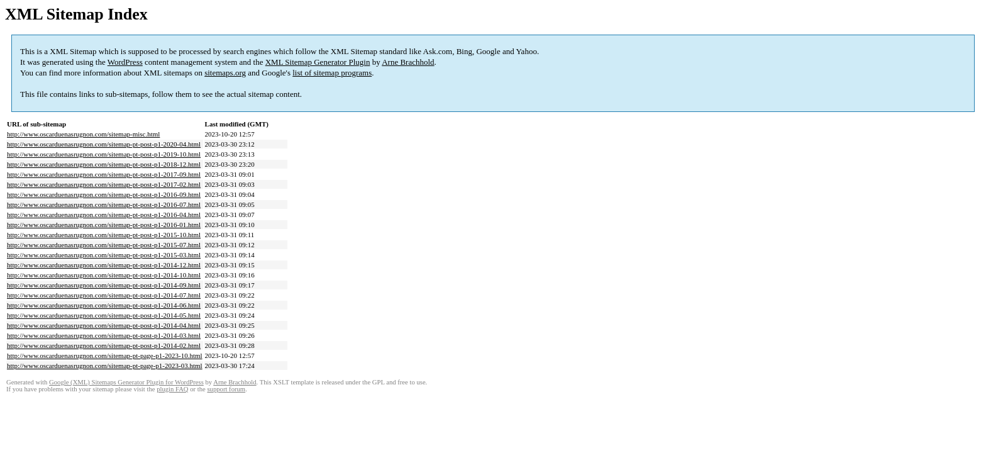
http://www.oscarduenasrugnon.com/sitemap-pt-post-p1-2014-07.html (104, 295)
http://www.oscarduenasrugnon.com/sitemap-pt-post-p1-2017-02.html (104, 184)
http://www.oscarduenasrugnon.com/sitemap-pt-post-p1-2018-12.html (104, 164)
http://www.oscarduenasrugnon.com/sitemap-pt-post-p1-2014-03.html (104, 335)
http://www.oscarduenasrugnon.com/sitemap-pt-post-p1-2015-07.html (104, 245)
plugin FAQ (172, 389)
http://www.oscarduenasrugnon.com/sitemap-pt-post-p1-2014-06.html (104, 305)
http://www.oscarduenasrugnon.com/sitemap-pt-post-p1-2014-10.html (104, 275)
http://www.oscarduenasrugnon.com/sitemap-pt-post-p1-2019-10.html (104, 154)
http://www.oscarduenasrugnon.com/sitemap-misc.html (83, 134)
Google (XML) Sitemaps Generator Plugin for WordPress (126, 382)
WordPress (125, 62)
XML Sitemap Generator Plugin (317, 62)
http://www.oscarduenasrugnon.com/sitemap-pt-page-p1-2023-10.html (104, 355)
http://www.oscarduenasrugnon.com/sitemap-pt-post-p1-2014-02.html (104, 345)
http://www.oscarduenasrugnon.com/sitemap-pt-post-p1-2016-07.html (104, 204)
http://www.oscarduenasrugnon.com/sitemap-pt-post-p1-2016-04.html (104, 214)
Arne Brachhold (408, 62)
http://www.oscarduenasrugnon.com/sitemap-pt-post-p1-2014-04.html (104, 325)
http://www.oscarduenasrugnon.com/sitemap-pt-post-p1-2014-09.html (104, 285)
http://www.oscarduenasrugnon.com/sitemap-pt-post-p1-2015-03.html (104, 255)
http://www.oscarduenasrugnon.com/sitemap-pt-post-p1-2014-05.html (104, 315)
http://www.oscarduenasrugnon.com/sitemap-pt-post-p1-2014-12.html (104, 265)
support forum (226, 389)
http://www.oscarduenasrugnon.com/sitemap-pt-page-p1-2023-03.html (104, 365)
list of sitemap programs (332, 72)
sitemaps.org (225, 72)
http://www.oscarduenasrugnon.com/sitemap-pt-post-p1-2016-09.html (104, 194)
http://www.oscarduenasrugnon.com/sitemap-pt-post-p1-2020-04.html (104, 144)
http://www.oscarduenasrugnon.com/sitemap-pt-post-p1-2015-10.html (104, 234)
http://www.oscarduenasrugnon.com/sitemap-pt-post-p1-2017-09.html (104, 174)
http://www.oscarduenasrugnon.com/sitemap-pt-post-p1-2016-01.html (104, 224)
